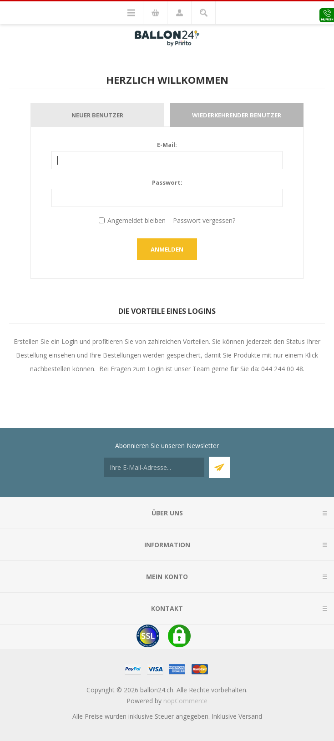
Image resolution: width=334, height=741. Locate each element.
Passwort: (167, 182)
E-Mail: (167, 145)
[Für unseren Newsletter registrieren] (154, 467)
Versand (250, 716)
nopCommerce (185, 700)
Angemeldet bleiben (136, 220)
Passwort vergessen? (204, 220)
